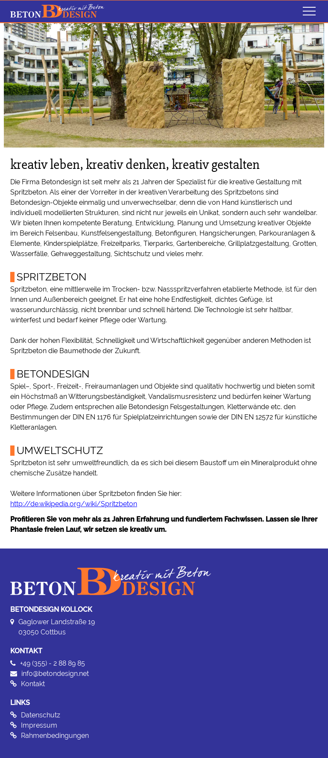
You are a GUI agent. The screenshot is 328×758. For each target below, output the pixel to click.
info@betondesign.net (55, 674)
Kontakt (33, 684)
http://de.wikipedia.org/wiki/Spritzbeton (73, 504)
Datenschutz (40, 715)
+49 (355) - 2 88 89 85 (52, 663)
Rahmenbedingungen (55, 735)
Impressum (39, 725)
